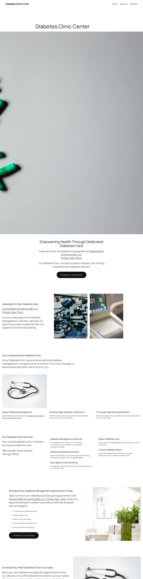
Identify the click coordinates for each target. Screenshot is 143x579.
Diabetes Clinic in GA (17, 4)
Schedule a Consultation (71, 274)
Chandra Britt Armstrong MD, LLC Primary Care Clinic (20, 310)
